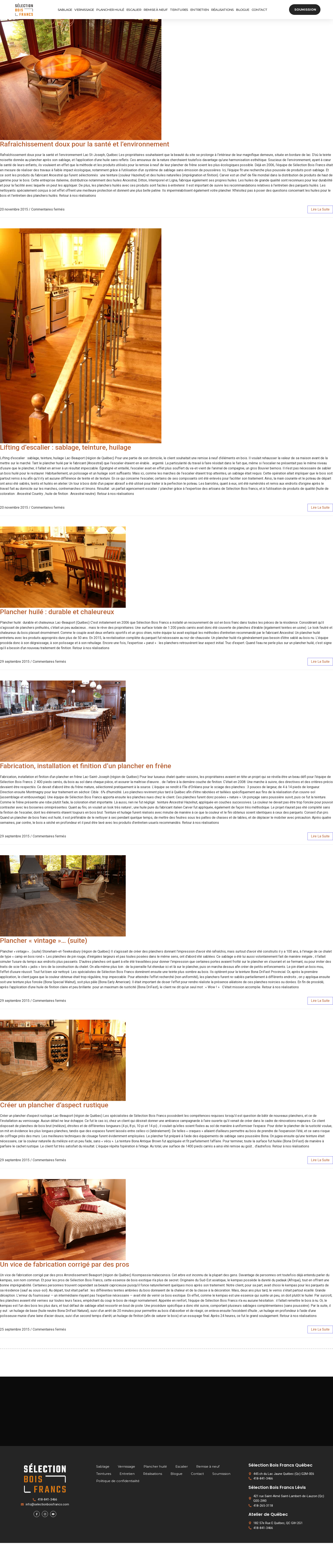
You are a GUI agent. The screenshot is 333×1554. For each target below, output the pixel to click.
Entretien (199, 10)
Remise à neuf (155, 10)
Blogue (241, 10)
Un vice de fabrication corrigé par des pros (64, 1264)
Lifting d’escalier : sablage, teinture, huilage (65, 447)
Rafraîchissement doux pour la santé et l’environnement (84, 144)
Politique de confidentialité (118, 1492)
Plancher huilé (109, 10)
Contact (258, 10)
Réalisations (221, 10)
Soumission (221, 1484)
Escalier (133, 10)
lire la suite (320, 209)
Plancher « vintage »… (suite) (43, 940)
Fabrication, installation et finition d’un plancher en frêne (85, 766)
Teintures (178, 10)
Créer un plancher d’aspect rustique (54, 1105)
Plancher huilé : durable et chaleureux (57, 612)
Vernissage (83, 10)
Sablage (64, 10)
